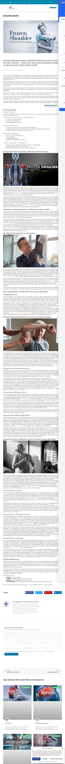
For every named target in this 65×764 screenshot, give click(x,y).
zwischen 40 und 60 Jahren (31, 486)
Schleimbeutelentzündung (41, 722)
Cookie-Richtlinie (41, 761)
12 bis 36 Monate (56, 364)
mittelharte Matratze (32, 498)
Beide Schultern (50, 281)
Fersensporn (8, 722)
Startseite (5, 70)
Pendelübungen (17, 381)
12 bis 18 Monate (15, 547)
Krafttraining (17, 193)
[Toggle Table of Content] (59, 106)
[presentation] (61, 2)
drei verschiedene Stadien (30, 205)
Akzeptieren (36, 758)
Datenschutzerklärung (49, 761)
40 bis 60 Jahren (28, 523)
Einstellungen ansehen (56, 758)
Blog (9, 70)
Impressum (55, 761)
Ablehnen (45, 758)
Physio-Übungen (13, 70)
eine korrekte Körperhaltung (12, 227)
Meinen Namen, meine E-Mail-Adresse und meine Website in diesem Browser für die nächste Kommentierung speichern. (30, 650)
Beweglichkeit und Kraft (9, 276)
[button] (62, 748)
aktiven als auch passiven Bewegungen (20, 313)
